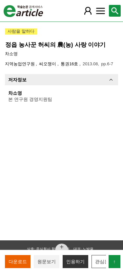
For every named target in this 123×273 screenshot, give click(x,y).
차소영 (11, 53)
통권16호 (70, 63)
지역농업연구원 (20, 63)
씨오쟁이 (48, 63)
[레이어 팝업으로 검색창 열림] (115, 11)
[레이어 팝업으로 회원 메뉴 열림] (88, 11)
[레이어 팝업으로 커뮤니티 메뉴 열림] (100, 11)
